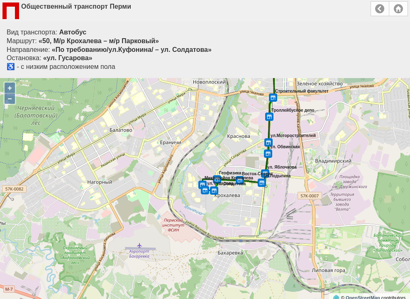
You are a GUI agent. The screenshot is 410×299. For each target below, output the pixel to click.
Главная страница (398, 8)
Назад (380, 8)
